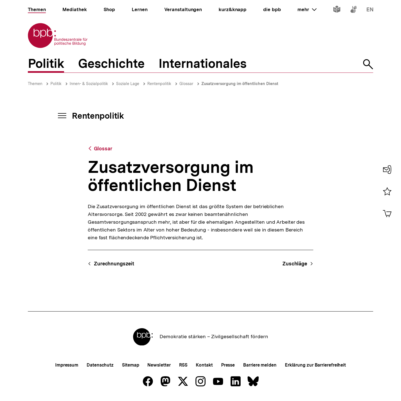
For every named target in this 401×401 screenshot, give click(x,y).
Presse (228, 365)
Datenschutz (100, 365)
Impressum (66, 365)
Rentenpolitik (159, 83)
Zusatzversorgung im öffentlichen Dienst (239, 83)
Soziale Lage (127, 83)
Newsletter (158, 365)
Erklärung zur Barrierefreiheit (315, 365)
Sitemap (130, 365)
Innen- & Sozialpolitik (89, 83)
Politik (56, 83)
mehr (306, 9)
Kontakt (204, 365)
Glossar (186, 83)
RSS (183, 365)
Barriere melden (260, 365)
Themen (35, 83)
